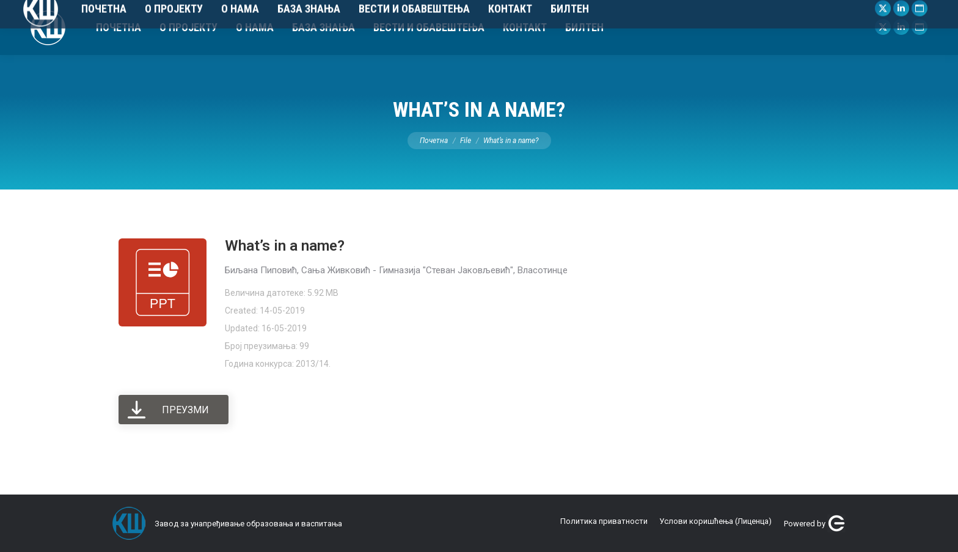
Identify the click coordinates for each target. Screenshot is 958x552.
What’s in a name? (285, 245)
